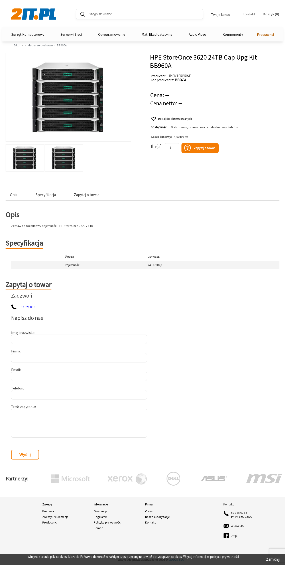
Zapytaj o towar (86, 194)
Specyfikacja (45, 194)
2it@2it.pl (237, 526)
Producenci (265, 34)
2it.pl (17, 45)
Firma (15, 351)
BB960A (62, 45)
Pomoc (98, 528)
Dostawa (48, 511)
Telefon (17, 388)
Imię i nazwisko (23, 333)
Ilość (156, 146)
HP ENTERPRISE (179, 76)
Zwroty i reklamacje (55, 517)
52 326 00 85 (239, 513)
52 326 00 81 (29, 307)
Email (15, 370)
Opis (13, 194)
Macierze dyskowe (40, 45)
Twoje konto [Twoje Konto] (220, 14)
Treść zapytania (23, 407)
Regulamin (101, 517)
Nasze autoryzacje (157, 517)
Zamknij (272, 559)
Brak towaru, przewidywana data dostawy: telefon (204, 127)
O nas (149, 511)
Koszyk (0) (271, 14)
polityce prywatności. (225, 557)
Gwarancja (101, 511)
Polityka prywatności (107, 522)
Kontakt (248, 14)
